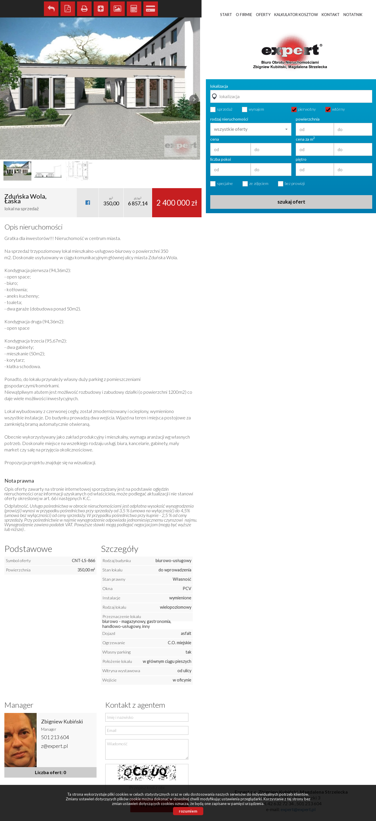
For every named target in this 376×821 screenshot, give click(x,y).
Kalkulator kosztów (134, 8)
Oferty (263, 14)
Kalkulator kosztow (296, 14)
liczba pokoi (220, 159)
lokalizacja (219, 86)
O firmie (244, 14)
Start (226, 14)
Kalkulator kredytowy (150, 8)
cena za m (305, 139)
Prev (7, 99)
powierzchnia (308, 119)
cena (214, 139)
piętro (301, 159)
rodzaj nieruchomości (229, 119)
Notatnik (352, 14)
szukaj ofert (291, 202)
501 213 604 (55, 737)
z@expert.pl (54, 746)
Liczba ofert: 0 (50, 772)
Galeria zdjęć (117, 8)
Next (194, 99)
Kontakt (331, 14)
